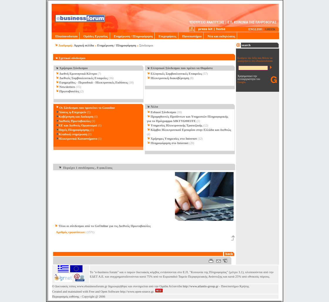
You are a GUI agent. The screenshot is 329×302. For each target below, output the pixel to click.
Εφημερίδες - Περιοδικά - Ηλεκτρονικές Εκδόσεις (93, 82)
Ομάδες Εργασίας (94, 36)
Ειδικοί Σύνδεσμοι (163, 112)
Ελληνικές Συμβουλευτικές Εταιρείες (176, 73)
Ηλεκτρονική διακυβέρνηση (170, 78)
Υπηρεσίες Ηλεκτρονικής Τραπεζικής (176, 125)
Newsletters (67, 87)
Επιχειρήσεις (166, 36)
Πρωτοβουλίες (69, 91)
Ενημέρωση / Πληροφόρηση (132, 36)
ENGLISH (255, 29)
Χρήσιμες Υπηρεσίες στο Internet (174, 138)
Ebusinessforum (65, 36)
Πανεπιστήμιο (191, 36)
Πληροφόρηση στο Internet (169, 143)
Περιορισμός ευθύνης (65, 296)
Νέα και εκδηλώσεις (220, 36)
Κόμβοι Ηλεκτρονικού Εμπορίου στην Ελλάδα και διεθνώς (191, 129)
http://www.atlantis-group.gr (200, 286)
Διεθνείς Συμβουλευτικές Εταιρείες (83, 78)
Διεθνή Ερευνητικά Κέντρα (78, 73)
